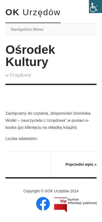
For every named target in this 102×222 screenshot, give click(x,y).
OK (33, 12)
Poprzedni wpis (81, 164)
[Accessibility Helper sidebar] (95, 6)
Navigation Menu (27, 29)
